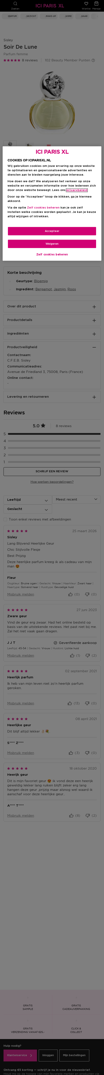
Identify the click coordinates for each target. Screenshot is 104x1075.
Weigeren (52, 243)
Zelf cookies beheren (43, 207)
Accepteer (52, 231)
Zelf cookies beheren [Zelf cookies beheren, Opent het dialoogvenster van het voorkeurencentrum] (52, 254)
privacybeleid (76, 190)
